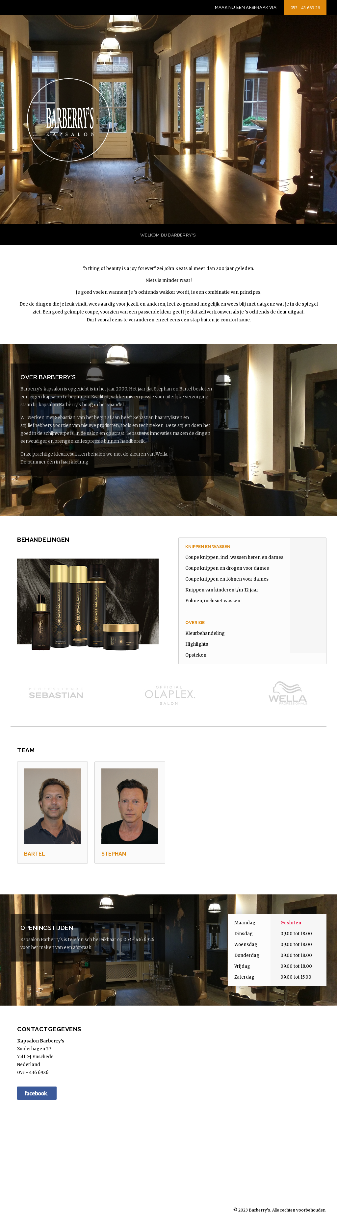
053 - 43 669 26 (305, 8)
